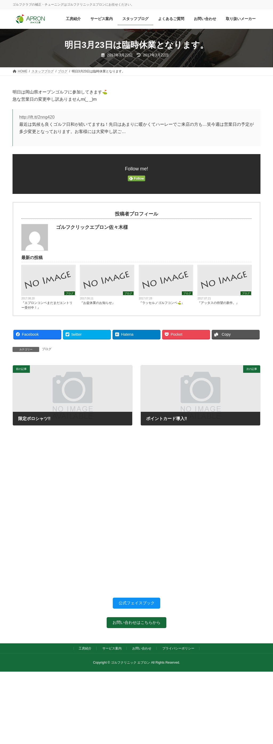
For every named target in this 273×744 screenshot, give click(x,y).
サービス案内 (112, 650)
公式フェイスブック (136, 603)
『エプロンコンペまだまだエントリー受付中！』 (47, 305)
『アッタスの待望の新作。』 (218, 303)
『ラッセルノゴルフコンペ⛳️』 (161, 303)
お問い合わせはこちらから (136, 623)
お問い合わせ (141, 650)
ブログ (70, 293)
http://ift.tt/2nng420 (37, 117)
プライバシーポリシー (178, 650)
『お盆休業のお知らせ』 (97, 303)
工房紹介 (85, 650)
